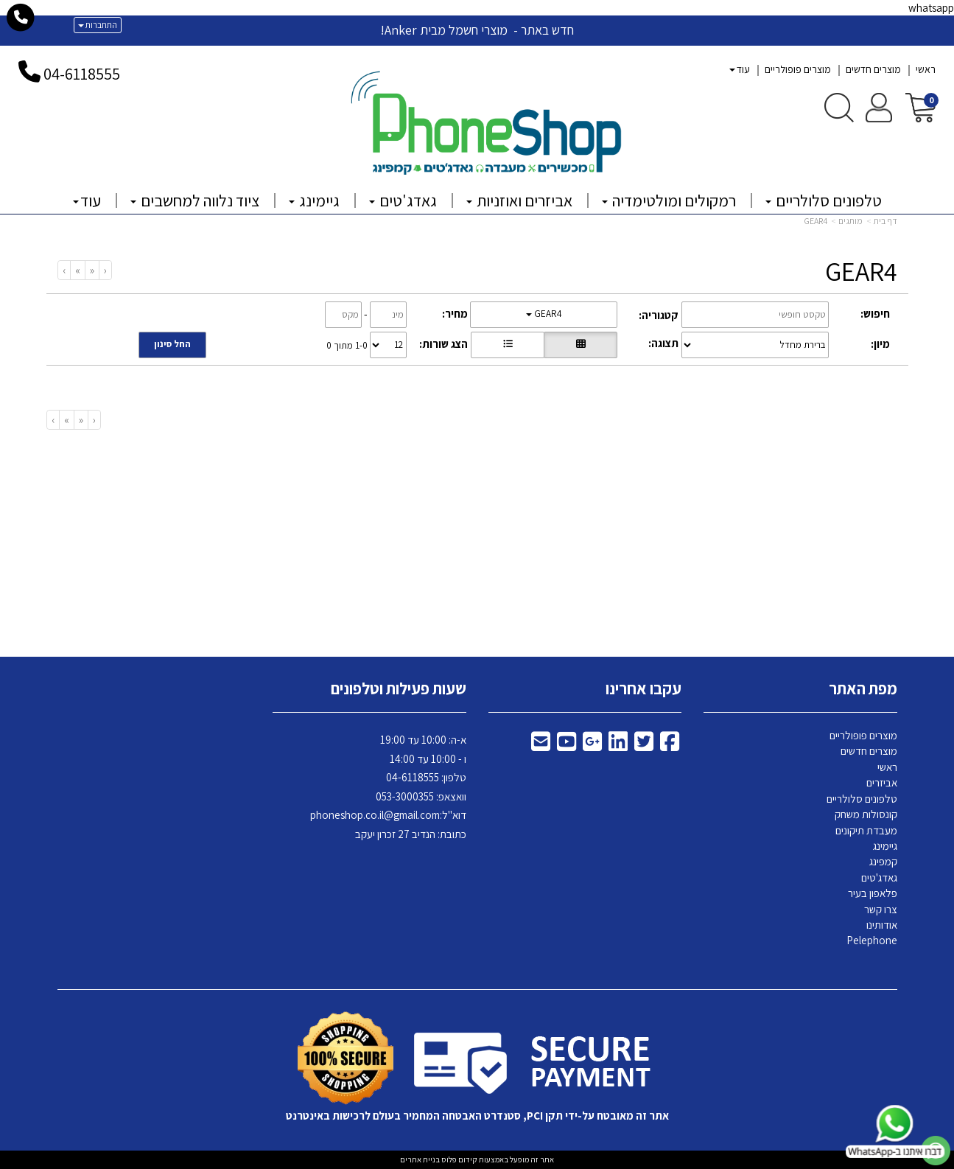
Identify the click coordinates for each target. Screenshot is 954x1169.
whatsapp (931, 8)
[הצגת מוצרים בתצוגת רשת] (580, 345)
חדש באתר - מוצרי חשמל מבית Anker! (477, 29)
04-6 (58, 73)
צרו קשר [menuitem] (880, 909)
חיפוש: (875, 314)
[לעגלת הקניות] (920, 106)
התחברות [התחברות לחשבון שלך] (97, 24)
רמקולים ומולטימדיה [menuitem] (669, 200)
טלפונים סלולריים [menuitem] (823, 200)
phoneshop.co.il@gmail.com (375, 815)
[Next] (77, 270)
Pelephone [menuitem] (871, 940)
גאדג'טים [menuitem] (403, 200)
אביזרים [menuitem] (881, 782)
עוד (739, 69)
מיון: (880, 344)
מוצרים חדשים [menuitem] (873, 69)
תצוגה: (663, 343)
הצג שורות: (443, 344)
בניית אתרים (420, 1159)
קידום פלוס (458, 1159)
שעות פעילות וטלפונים (398, 688)
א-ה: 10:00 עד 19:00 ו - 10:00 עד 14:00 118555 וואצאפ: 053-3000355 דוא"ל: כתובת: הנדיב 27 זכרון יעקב (388, 787)
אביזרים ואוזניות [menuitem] (519, 200)
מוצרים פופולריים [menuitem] (798, 69)
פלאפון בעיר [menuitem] (872, 893)
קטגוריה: (658, 315)
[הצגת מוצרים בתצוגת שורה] (507, 345)
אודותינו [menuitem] (881, 925)
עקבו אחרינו (643, 688)
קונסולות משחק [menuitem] (866, 814)
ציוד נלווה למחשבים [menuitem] (194, 200)
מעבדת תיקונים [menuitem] (866, 830)
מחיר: (455, 314)
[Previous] (92, 270)
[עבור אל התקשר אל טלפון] (21, 18)
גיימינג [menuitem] (314, 200)
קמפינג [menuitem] (883, 861)
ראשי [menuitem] (926, 69)
